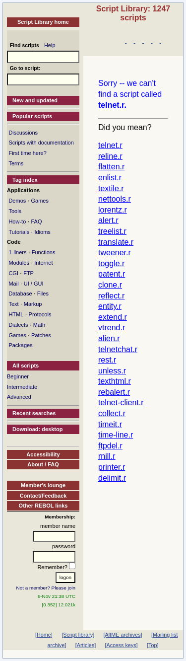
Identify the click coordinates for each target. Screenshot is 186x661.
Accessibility (43, 454)
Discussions (23, 133)
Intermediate (22, 387)
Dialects (18, 325)
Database (20, 293)
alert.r (108, 220)
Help (50, 45)
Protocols (40, 314)
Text (13, 304)
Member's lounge (43, 485)
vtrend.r (111, 327)
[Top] (152, 645)
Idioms (42, 232)
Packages (20, 345)
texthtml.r (114, 381)
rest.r (107, 360)
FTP (28, 273)
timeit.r (110, 424)
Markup (33, 304)
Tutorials (18, 232)
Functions (44, 252)
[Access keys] (121, 645)
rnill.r (107, 456)
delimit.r (112, 478)
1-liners (17, 252)
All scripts (25, 365)
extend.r (112, 317)
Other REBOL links (43, 506)
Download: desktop (37, 429)
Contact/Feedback (43, 496)
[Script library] (78, 635)
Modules (18, 263)
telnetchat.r (117, 349)
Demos (17, 201)
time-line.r (115, 435)
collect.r (111, 413)
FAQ (36, 221)
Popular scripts (32, 116)
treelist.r (112, 231)
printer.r (111, 467)
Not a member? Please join (46, 587)
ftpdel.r (110, 445)
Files (43, 293)
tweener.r (114, 252)
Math (39, 325)
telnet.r (110, 145)
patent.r (111, 274)
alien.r (109, 338)
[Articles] (85, 645)
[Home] (44, 635)
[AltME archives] (123, 635)
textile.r (111, 188)
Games (39, 201)
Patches (41, 335)
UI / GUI (34, 284)
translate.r (115, 242)
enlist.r (110, 177)
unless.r (112, 371)
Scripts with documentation (40, 143)
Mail (13, 284)
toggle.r (111, 263)
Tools (14, 211)
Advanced (19, 397)
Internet (43, 263)
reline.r (110, 156)
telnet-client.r (121, 402)
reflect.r (111, 296)
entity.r (110, 306)
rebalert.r (114, 392)
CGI (13, 273)
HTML (15, 314)
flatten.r (111, 166)
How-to (17, 221)
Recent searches (34, 413)
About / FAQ (43, 464)
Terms (15, 163)
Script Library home (43, 22)
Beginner (18, 376)
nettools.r (114, 199)
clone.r (110, 285)
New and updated (35, 100)
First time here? (27, 153)
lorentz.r (112, 210)
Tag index (25, 180)
